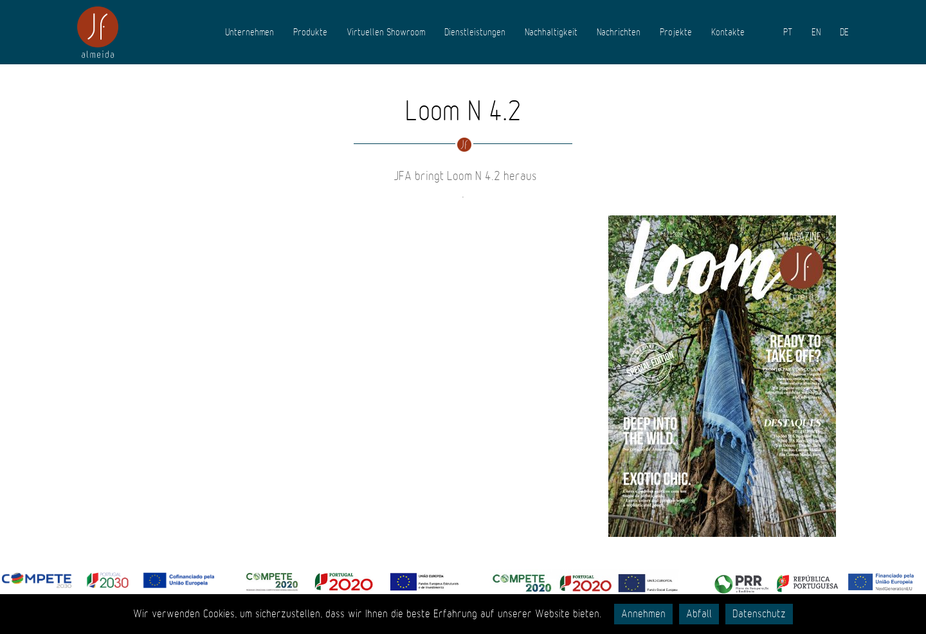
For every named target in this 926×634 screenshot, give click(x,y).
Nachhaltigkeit (551, 32)
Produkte (310, 32)
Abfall (699, 614)
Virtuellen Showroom (386, 32)
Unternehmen (249, 32)
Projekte (676, 32)
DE (844, 32)
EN (816, 32)
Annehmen (643, 614)
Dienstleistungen (474, 32)
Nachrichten (618, 32)
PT (787, 32)
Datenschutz (759, 614)
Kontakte (728, 32)
